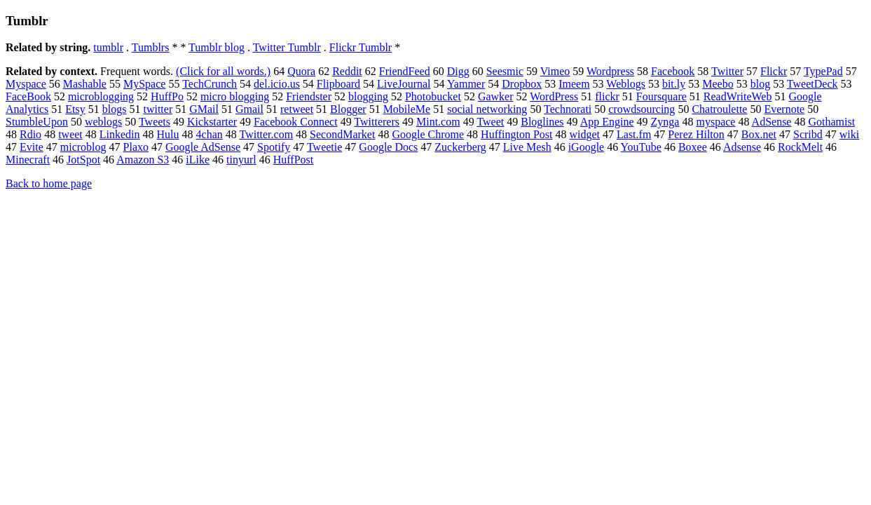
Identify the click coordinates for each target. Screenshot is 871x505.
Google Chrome (428, 134)
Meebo (717, 84)
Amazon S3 (142, 160)
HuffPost (293, 160)
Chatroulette (719, 109)
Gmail (249, 109)
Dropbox (522, 84)
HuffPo (167, 96)
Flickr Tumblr (360, 47)
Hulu (168, 134)
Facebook (672, 71)
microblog (83, 147)
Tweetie (324, 147)
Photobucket (433, 96)
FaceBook (28, 96)
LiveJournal (403, 84)
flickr (607, 96)
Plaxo (136, 147)
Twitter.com (266, 134)
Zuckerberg (460, 147)
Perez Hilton (696, 134)
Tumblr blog (216, 47)
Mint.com (438, 122)
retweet (296, 109)
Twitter (727, 71)
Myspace (26, 84)
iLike (198, 160)
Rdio (30, 134)
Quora (301, 71)
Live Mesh (527, 147)
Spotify (273, 147)
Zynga (665, 122)
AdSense (772, 122)
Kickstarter (212, 122)
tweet (70, 134)
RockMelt (800, 147)
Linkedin (120, 134)
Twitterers (376, 122)
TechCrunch (209, 84)
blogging (368, 96)
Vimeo (555, 71)
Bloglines (542, 122)
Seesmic (504, 71)
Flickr (773, 71)
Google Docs (388, 147)
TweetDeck (812, 84)
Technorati (567, 109)
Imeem (573, 84)
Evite (31, 147)
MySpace (144, 84)
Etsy (75, 109)
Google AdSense (202, 147)
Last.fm (634, 134)
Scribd (808, 134)
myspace (715, 122)
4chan (209, 134)
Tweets (154, 122)
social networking (487, 109)
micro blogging (234, 96)
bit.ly (673, 84)
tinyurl (241, 160)
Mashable (85, 84)
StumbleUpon (37, 122)
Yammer (466, 84)
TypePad (823, 71)
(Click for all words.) (223, 71)
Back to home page (49, 183)
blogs (114, 109)
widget (584, 134)
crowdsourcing (641, 109)
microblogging (101, 96)
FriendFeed (404, 71)
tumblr (108, 47)
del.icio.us (277, 84)
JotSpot (83, 160)
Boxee (692, 147)
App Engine (607, 122)
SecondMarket (342, 134)
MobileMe (407, 109)
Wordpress (610, 71)
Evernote (784, 109)
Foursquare (661, 96)
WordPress (554, 96)
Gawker (496, 96)
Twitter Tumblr (287, 47)
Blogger (348, 109)
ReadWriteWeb (738, 96)
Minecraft (28, 160)
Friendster (308, 96)
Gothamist (831, 122)
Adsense (742, 147)
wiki (849, 134)
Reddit (347, 71)
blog (760, 84)
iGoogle (586, 147)
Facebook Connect (296, 122)
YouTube (641, 147)
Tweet (490, 122)
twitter (157, 109)
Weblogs (625, 84)
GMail (204, 109)
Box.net (758, 134)
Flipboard (338, 84)
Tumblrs (151, 47)
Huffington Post (516, 134)
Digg (458, 71)
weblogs (103, 122)
